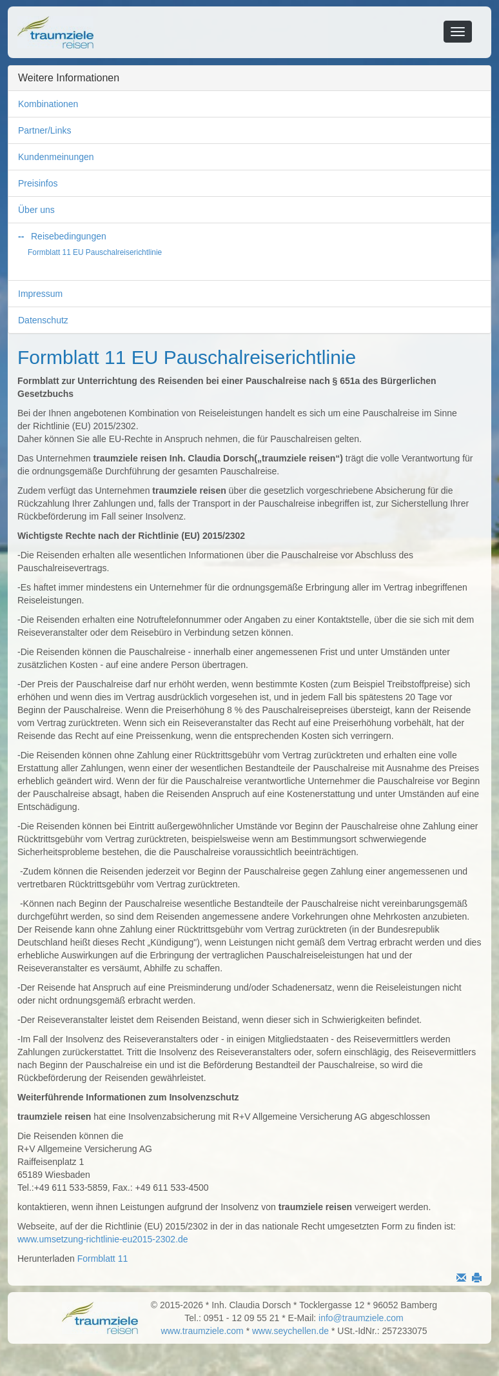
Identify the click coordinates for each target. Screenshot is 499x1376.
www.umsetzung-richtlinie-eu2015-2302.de (102, 1239)
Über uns (36, 210)
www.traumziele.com (202, 1331)
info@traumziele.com (361, 1318)
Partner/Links (44, 130)
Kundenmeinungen (56, 157)
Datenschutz (43, 320)
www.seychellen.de (290, 1331)
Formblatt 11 (102, 1258)
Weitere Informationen (68, 77)
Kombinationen (48, 104)
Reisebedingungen (68, 236)
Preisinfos (37, 183)
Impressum (40, 293)
